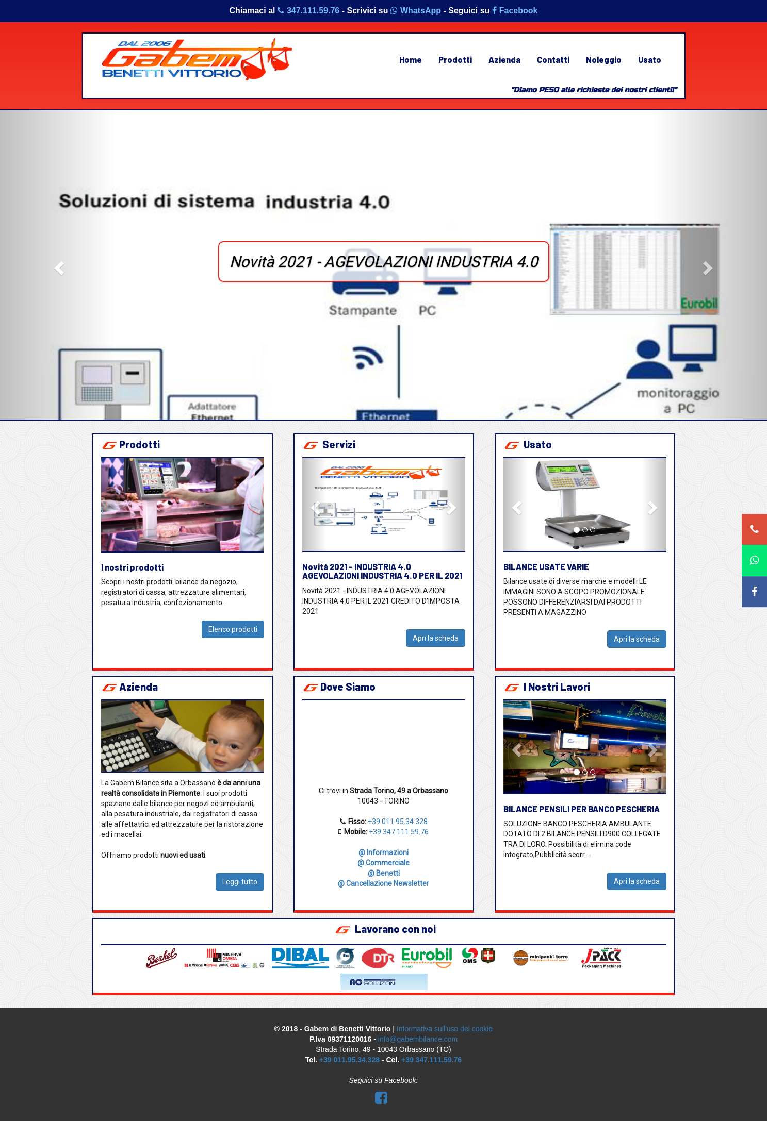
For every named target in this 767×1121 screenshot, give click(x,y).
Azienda (504, 59)
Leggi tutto (239, 882)
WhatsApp (415, 10)
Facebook (515, 10)
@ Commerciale (383, 863)
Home (410, 59)
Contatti (553, 59)
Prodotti (455, 59)
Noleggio (604, 59)
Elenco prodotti (232, 629)
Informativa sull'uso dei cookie (445, 1029)
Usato (649, 59)
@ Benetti (384, 873)
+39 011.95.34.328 (398, 821)
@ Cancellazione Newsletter (383, 883)
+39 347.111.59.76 (399, 832)
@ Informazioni (383, 852)
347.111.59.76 (308, 10)
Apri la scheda (436, 638)
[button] (57, 265)
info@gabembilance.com (418, 1039)
